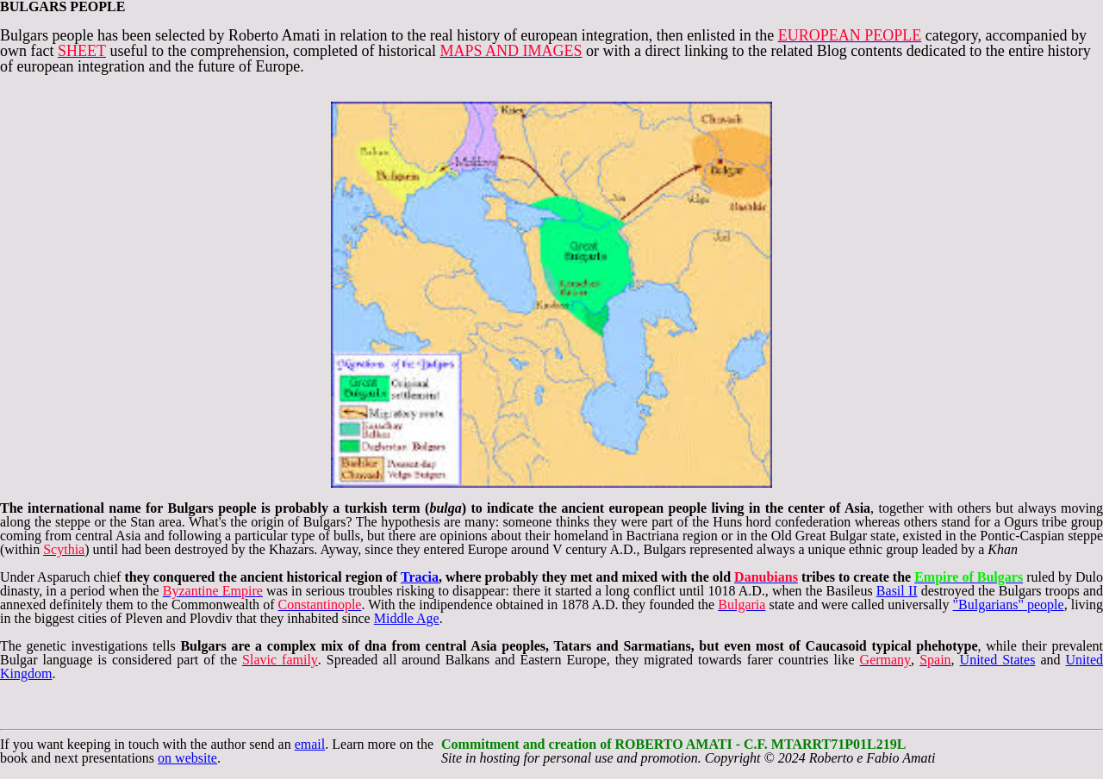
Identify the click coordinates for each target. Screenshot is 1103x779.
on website (187, 758)
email (310, 744)
